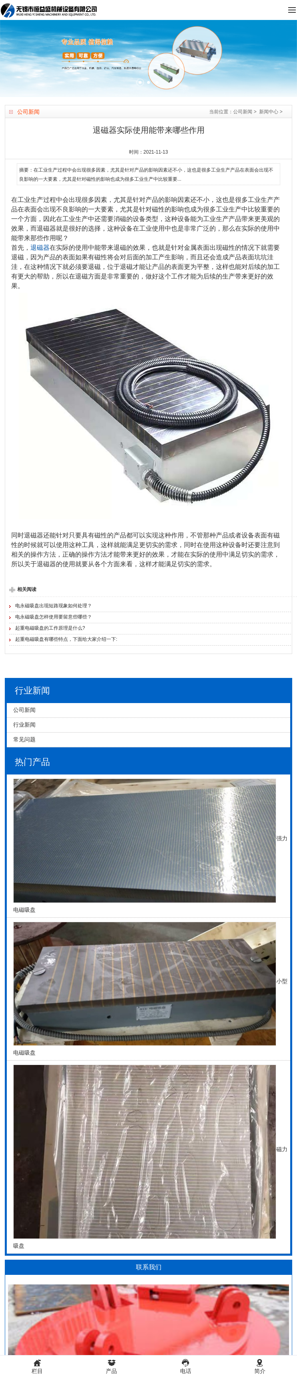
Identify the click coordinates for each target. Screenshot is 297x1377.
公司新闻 (242, 112)
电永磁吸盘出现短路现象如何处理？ (53, 605)
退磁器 (40, 247)
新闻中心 (268, 112)
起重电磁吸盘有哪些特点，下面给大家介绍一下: (66, 639)
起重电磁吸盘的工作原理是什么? (50, 628)
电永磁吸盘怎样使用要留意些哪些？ (53, 617)
